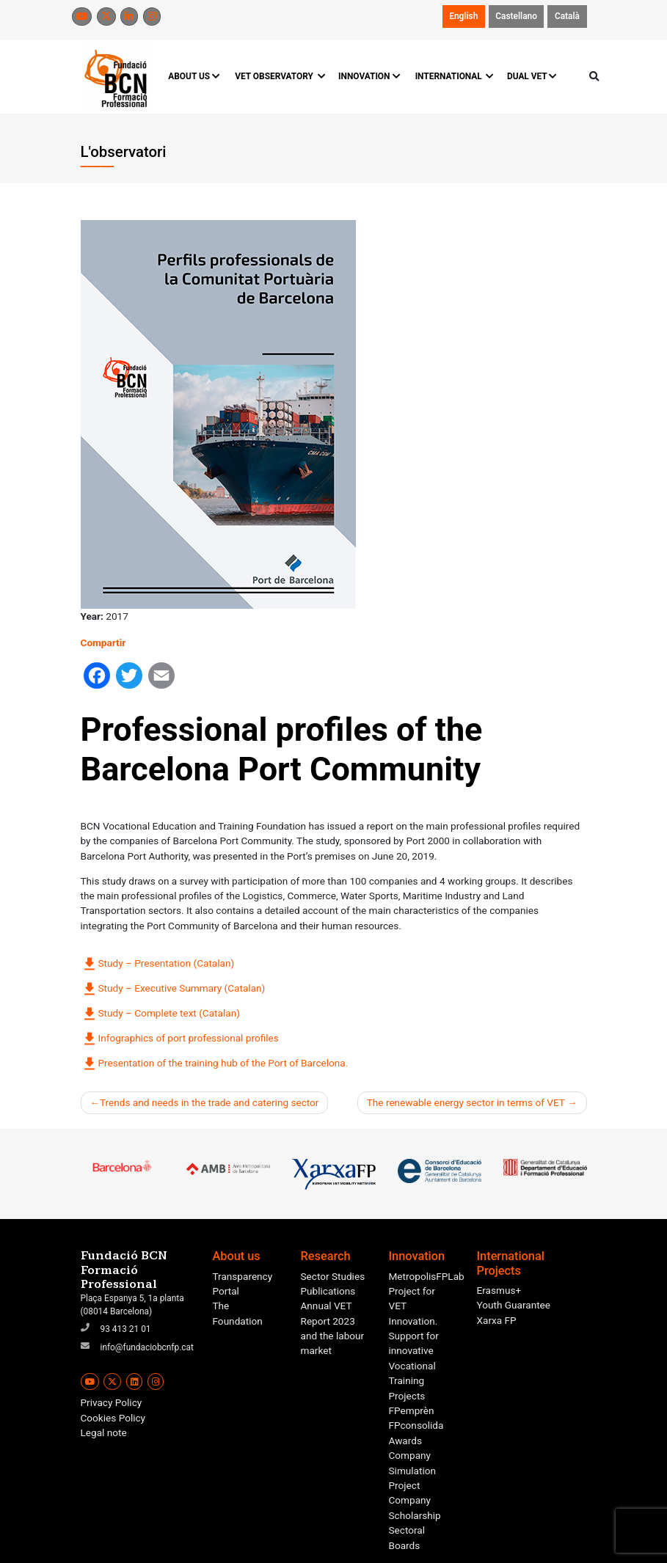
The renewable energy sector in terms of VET (466, 1102)
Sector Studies (333, 1276)
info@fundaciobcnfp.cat (147, 1347)
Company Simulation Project (413, 1470)
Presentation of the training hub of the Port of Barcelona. (215, 1063)
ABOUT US (194, 76)
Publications (328, 1291)
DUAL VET (532, 76)
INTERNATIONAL (453, 76)
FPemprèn (411, 1410)
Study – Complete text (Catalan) (160, 1013)
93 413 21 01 (126, 1329)
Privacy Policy (111, 1402)
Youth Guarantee (514, 1305)
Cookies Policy (113, 1418)
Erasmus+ (499, 1290)
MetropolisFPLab (426, 1276)
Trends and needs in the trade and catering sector (209, 1102)
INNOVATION (369, 76)
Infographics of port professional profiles (180, 1038)
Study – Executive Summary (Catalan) (173, 989)
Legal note (104, 1432)
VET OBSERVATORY (279, 76)
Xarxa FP (497, 1320)
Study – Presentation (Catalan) (158, 964)
